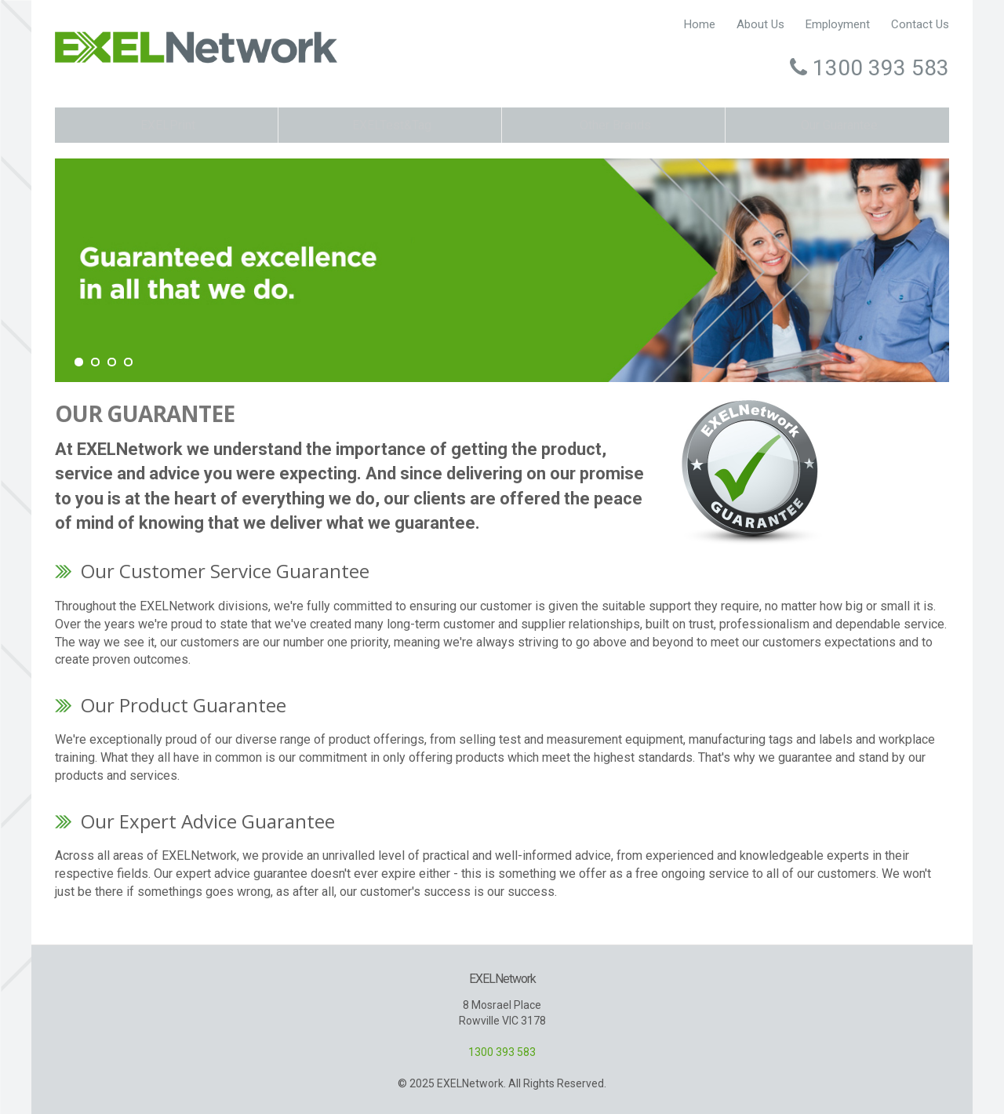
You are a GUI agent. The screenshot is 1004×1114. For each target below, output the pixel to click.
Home (688, 24)
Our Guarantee (837, 123)
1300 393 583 (502, 1051)
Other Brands (613, 123)
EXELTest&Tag (390, 123)
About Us (753, 24)
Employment (834, 24)
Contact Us (920, 24)
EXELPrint (166, 123)
